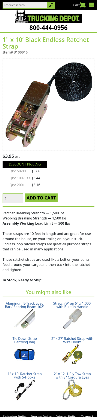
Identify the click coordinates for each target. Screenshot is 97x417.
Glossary (41, 407)
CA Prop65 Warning (67, 407)
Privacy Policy (66, 402)
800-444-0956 (48, 27)
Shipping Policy (15, 402)
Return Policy (41, 402)
